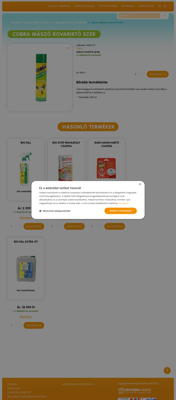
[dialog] (88, 200)
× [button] (140, 184)
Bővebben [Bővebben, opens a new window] (124, 203)
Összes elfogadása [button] (120, 210)
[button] (55, 211)
